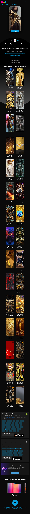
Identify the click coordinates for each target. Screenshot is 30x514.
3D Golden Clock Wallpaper (10, 406)
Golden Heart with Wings (20, 156)
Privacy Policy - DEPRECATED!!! (12, 508)
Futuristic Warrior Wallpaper (20, 133)
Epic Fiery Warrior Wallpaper (10, 201)
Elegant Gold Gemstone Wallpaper (20, 201)
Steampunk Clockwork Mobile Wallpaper (20, 360)
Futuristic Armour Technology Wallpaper (10, 133)
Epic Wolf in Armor (10, 87)
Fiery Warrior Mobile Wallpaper (10, 292)
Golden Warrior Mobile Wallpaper (20, 88)
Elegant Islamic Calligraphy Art (20, 247)
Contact (4, 507)
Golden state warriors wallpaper (19, 53)
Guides (22, 508)
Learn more (15, 473)
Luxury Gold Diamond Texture (10, 338)
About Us (8, 507)
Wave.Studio (18, 40)
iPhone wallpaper (10, 444)
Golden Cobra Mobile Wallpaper (20, 338)
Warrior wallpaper (13, 4)
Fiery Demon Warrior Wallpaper (10, 247)
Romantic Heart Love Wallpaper (10, 383)
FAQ (19, 508)
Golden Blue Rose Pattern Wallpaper (20, 224)
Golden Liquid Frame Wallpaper (20, 406)
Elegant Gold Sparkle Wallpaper (10, 156)
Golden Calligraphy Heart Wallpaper (20, 383)
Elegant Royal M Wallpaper (10, 179)
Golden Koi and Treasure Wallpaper (19, 315)
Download (15, 31)
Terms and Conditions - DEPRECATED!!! (18, 507)
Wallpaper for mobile (9, 53)
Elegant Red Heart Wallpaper (10, 360)
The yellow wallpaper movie (15, 55)
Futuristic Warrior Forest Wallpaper (20, 179)
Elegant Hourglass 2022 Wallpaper (20, 270)
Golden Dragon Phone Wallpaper (10, 224)
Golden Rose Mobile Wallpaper (10, 111)
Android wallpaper (10, 417)
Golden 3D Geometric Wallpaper (10, 270)
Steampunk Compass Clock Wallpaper (10, 315)
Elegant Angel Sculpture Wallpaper (19, 111)
